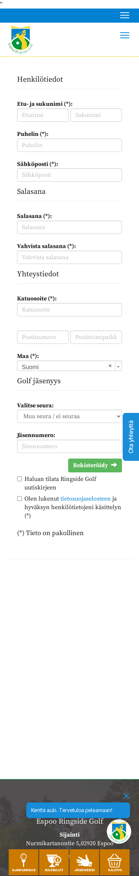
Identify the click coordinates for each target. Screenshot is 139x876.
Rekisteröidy (95, 465)
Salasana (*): (34, 216)
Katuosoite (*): (37, 298)
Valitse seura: (35, 405)
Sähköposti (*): (37, 164)
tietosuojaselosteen (85, 498)
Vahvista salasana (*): (46, 246)
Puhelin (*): (33, 134)
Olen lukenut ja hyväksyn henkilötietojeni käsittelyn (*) (72, 507)
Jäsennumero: (36, 435)
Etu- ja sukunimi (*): (45, 104)
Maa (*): (28, 356)
